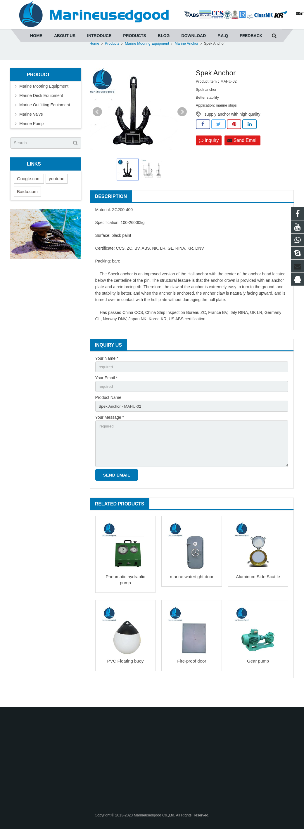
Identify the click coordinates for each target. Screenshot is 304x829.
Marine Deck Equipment (41, 110)
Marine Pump (31, 138)
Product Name (108, 413)
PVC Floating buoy (125, 679)
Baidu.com (27, 206)
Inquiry (209, 155)
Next (182, 126)
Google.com (29, 193)
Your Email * (106, 393)
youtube (56, 193)
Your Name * (106, 373)
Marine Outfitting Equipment (44, 119)
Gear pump (258, 679)
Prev (97, 126)
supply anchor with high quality (232, 128)
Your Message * (109, 433)
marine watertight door (191, 595)
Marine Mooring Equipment (43, 100)
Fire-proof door (191, 679)
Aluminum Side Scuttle (258, 595)
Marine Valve (31, 128)
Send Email (242, 155)
